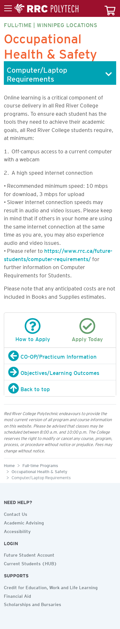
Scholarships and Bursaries (32, 603)
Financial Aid (17, 595)
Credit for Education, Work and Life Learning (51, 586)
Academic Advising (24, 521)
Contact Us (15, 513)
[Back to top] (60, 388)
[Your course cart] (110, 8)
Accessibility (17, 530)
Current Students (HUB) (30, 562)
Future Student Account (29, 554)
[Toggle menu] (41, 8)
